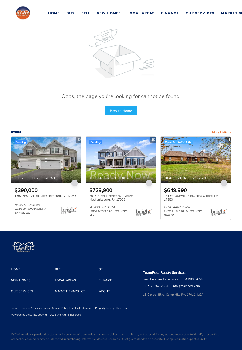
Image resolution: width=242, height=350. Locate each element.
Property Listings (105, 308)
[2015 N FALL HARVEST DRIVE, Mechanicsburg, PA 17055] (121, 160)
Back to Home (121, 110)
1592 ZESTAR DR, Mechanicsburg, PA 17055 (45, 196)
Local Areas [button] (141, 13)
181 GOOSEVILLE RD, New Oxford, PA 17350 (191, 198)
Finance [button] (170, 13)
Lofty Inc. (31, 314)
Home (54, 13)
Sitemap (122, 308)
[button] (23, 13)
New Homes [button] (109, 13)
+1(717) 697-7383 (155, 286)
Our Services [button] (200, 13)
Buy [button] (70, 13)
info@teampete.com (186, 286)
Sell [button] (85, 13)
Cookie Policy (60, 308)
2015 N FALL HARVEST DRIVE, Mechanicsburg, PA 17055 (111, 198)
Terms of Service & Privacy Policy (30, 308)
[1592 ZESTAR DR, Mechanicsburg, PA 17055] (46, 160)
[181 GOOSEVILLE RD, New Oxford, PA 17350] (196, 160)
